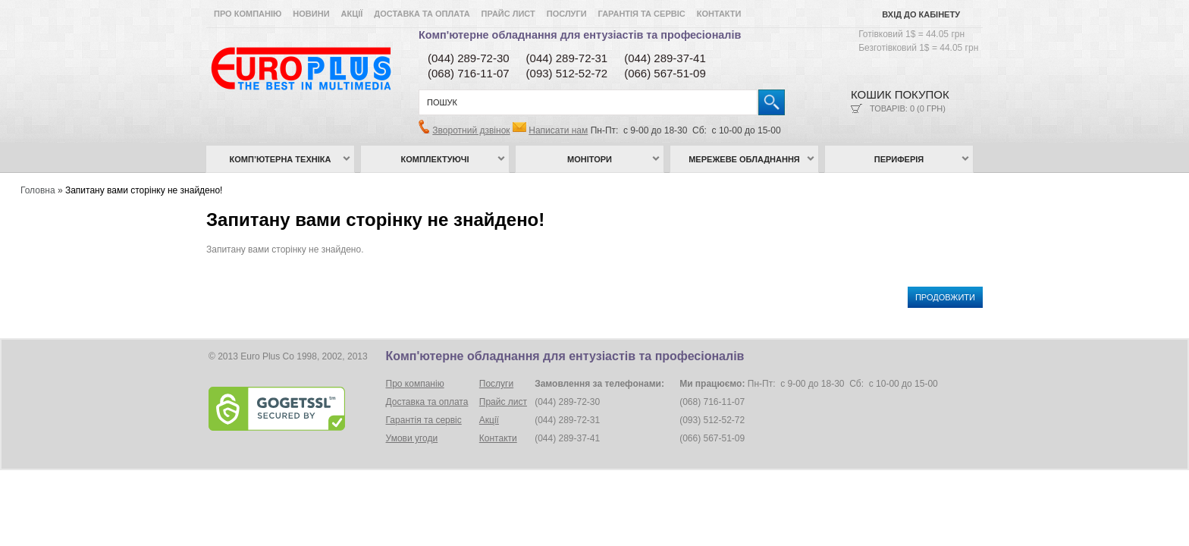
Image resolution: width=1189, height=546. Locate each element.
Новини (311, 13)
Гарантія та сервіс (641, 13)
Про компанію (247, 13)
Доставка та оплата (421, 13)
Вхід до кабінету (921, 14)
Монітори (589, 159)
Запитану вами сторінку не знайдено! (144, 190)
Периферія (899, 159)
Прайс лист (508, 13)
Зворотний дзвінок (471, 130)
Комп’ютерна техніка (280, 159)
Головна (37, 190)
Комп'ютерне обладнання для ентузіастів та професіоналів (580, 35)
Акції (352, 13)
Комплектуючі (435, 159)
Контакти (719, 13)
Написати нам (558, 130)
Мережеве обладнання (744, 159)
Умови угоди (412, 438)
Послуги (567, 13)
